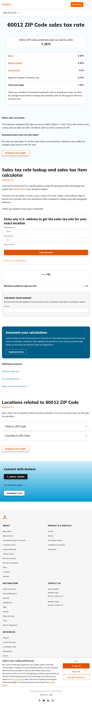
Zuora (5, 620)
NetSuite (6, 598)
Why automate (8, 536)
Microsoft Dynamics (10, 593)
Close (76, 661)
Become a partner (9, 558)
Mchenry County (15, 63)
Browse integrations (10, 625)
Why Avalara (7, 531)
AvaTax (50, 531)
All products (52, 549)
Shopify (5, 611)
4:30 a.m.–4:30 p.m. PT (55, 605)
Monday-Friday (53, 592)
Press (5, 567)
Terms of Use (18, 679)
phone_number (53, 589)
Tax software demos (55, 540)
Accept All (76, 666)
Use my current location (16, 260)
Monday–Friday (53, 601)
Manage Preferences (76, 677)
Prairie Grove (14, 70)
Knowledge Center (9, 647)
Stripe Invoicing (8, 616)
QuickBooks (7, 602)
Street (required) (9, 227)
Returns (51, 536)
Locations (6, 572)
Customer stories (9, 545)
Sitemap (6, 576)
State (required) (9, 244)
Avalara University (9, 642)
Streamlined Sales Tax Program (14, 540)
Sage (5, 607)
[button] (46, 426)
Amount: (6, 306)
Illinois (11, 55)
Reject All (76, 671)
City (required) (8, 236)
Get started (77, 4)
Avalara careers (8, 554)
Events (5, 656)
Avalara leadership (9, 549)
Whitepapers (7, 651)
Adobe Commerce (9, 589)
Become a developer (10, 563)
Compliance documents (56, 545)
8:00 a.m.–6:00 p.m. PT (55, 596)
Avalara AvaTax (19, 189)
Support (6, 638)
